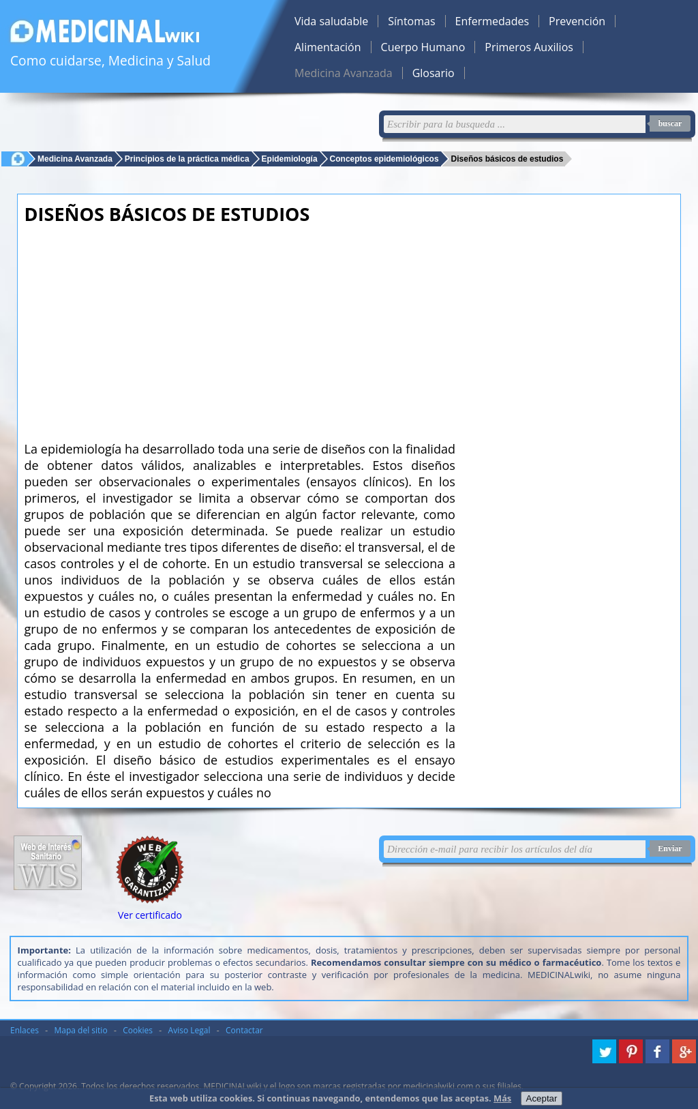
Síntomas (411, 21)
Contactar (244, 1030)
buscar (670, 123)
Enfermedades (492, 21)
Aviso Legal (189, 1030)
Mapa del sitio (81, 1030)
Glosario (433, 72)
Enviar (670, 848)
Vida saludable (331, 21)
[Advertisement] (240, 328)
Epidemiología (290, 158)
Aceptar (542, 1098)
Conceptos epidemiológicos (384, 158)
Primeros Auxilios (529, 47)
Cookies (138, 1030)
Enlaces (24, 1030)
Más (502, 1098)
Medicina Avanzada (343, 72)
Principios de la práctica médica (187, 158)
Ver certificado (150, 914)
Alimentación (327, 47)
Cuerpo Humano (423, 47)
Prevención (577, 21)
